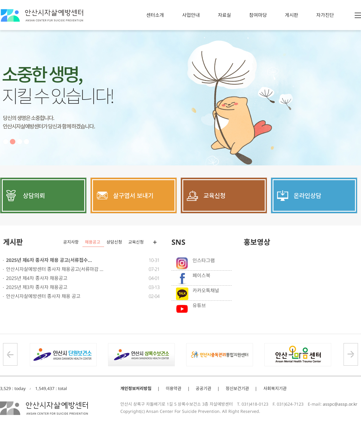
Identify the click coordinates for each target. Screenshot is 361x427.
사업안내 (191, 15)
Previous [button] (10, 354)
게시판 (291, 15)
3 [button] (19, 141)
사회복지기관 (274, 388)
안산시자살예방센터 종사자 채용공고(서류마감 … (54, 269)
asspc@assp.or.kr (340, 404)
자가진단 (325, 15)
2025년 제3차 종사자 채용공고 (36, 287)
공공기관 (203, 388)
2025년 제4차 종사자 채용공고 (36, 278)
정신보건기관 (237, 388)
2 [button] (12, 141)
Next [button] (351, 354)
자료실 (224, 15)
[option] (180, 97)
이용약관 (173, 388)
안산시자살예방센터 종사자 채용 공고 (43, 296)
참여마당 (258, 15)
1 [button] (5, 141)
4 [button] (26, 141)
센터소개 (155, 15)
